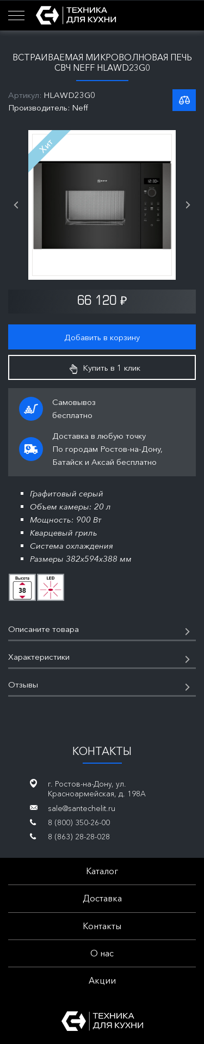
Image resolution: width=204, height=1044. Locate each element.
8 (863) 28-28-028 (79, 837)
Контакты (102, 925)
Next (188, 205)
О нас (102, 953)
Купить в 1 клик (105, 368)
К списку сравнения (184, 100)
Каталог (102, 870)
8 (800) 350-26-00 (79, 822)
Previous (15, 205)
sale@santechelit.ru (81, 808)
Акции (102, 980)
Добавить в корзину (102, 337)
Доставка (102, 898)
